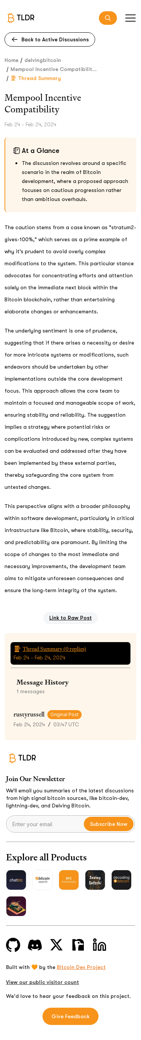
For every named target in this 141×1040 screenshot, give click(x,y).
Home (11, 60)
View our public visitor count (42, 982)
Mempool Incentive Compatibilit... (54, 69)
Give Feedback (70, 1016)
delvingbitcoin (42, 60)
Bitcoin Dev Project (81, 967)
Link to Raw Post (70, 618)
